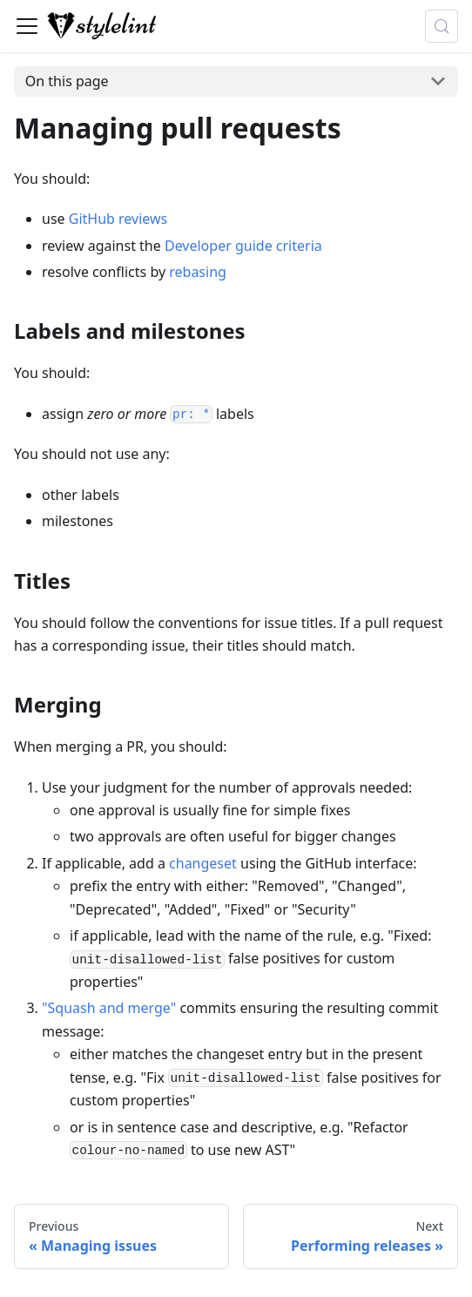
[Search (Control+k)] (441, 26)
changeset (203, 863)
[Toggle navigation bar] (27, 26)
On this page (67, 81)
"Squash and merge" (109, 1007)
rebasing (197, 271)
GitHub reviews (118, 218)
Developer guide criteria (243, 245)
